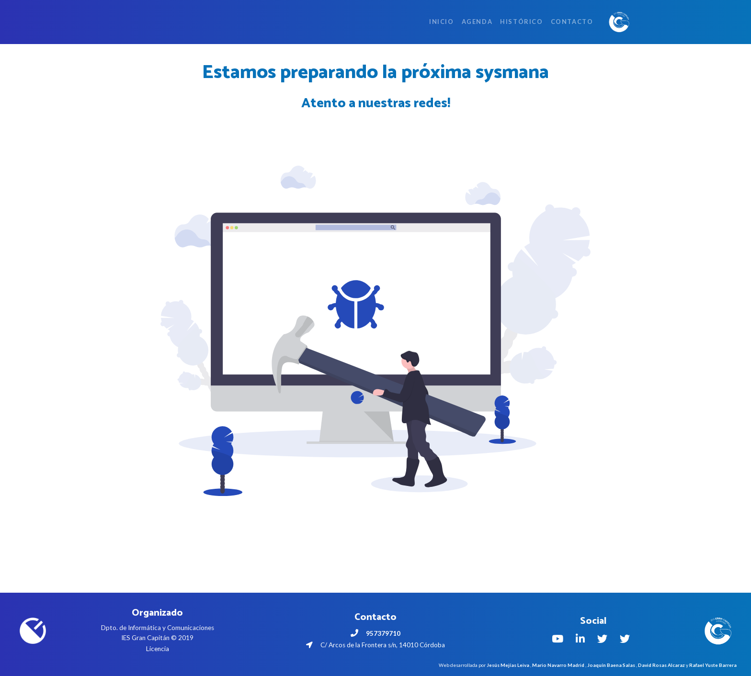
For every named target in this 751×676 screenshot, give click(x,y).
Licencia (157, 649)
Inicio (441, 21)
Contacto (572, 21)
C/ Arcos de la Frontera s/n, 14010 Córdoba (375, 645)
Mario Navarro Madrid (558, 665)
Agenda (477, 21)
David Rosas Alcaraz (661, 665)
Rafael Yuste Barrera (713, 665)
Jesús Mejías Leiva (508, 665)
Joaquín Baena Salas (611, 665)
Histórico (521, 21)
